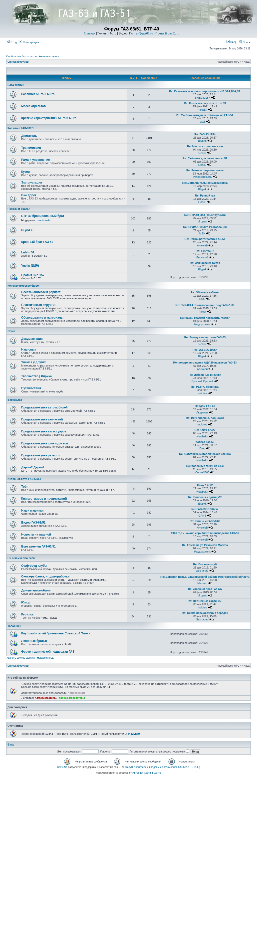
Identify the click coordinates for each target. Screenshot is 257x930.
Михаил (202, 583)
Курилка (27, 614)
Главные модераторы (71, 698)
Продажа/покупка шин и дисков (44, 443)
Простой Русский (202, 381)
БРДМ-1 (26, 230)
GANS (202, 152)
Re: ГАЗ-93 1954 (205, 134)
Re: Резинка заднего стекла (205, 170)
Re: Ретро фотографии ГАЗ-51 (205, 238)
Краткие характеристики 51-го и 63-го (48, 118)
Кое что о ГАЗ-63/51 (20, 128)
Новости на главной (36, 534)
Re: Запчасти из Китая (205, 262)
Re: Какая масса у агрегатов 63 (205, 103)
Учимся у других (33, 362)
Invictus (202, 393)
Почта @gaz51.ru (167, 33)
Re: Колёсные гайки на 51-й (205, 465)
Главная (89, 33)
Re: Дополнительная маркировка (205, 182)
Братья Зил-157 (32, 275)
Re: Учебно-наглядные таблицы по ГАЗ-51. (205, 115)
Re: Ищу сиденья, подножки (205, 417)
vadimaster (44, 220)
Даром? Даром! (32, 467)
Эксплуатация (31, 182)
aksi (202, 121)
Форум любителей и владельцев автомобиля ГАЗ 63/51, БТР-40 (162, 767)
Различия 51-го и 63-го (37, 94)
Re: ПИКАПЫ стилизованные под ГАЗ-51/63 (204, 305)
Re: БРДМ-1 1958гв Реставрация (205, 226)
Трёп (24, 486)
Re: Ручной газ (205, 195)
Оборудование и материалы (42, 317)
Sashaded (202, 619)
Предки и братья (18, 208)
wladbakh (202, 436)
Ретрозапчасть (202, 176)
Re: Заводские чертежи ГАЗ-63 (205, 337)
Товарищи (14, 625)
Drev (202, 448)
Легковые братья (34, 641)
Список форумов (18, 61)
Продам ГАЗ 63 (205, 405)
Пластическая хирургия (38, 305)
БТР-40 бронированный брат (42, 216)
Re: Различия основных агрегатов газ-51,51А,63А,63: (205, 91)
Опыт (11, 331)
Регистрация (29, 42)
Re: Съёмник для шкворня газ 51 (205, 158)
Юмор (25, 602)
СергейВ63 (202, 472)
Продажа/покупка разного (40, 455)
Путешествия (31, 388)
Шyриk (202, 140)
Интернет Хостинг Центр (146, 772)
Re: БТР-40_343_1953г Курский (205, 214)
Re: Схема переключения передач (205, 612)
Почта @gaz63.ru (141, 33)
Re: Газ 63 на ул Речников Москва (205, 545)
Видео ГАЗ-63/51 (33, 522)
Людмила (202, 412)
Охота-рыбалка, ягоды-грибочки (45, 576)
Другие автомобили (35, 590)
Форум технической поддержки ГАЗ (47, 651)
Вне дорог (28, 195)
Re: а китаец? (205, 250)
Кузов (25, 172)
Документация (32, 339)
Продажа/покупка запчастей (42, 419)
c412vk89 (134, 733)
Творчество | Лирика (36, 376)
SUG (202, 298)
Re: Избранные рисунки (205, 374)
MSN (202, 233)
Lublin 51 (27, 252)
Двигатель (29, 136)
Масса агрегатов (33, 106)
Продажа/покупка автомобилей (44, 407)
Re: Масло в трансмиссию (205, 146)
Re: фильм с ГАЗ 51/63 (205, 521)
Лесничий (202, 257)
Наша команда (45, 657)
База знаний (15, 84)
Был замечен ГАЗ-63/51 (38, 546)
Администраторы (45, 698)
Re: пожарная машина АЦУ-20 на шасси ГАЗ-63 (205, 362)
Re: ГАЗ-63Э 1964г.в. (205, 509)
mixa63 (202, 109)
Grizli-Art (62, 767)
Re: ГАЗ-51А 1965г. (205, 349)
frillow (202, 311)
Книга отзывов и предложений (44, 498)
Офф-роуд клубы (34, 565)
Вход (12, 42)
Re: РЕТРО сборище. (205, 386)
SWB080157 (202, 97)
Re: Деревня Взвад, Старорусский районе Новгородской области (205, 576)
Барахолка (14, 399)
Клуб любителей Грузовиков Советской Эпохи (55, 633)
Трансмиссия (31, 148)
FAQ (231, 42)
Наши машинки (32, 510)
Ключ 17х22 (205, 485)
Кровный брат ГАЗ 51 (37, 242)
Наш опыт (28, 349)
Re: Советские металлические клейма (205, 453)
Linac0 (202, 164)
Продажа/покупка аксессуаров (43, 431)
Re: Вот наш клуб (205, 564)
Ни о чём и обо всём (21, 558)
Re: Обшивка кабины (205, 292)
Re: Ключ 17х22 (205, 429)
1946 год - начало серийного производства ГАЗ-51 (205, 533)
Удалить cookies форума (20, 657)
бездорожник (202, 324)
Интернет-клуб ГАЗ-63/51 (24, 478)
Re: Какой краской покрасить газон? (205, 317)
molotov (202, 424)
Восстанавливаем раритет (40, 292)
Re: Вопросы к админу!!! (205, 497)
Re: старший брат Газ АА (205, 588)
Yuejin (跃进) (30, 265)
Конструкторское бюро (23, 285)
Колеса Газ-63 (205, 441)
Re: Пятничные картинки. (205, 600)
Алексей (202, 245)
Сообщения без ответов (21, 56)
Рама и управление (35, 160)
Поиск (244, 42)
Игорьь (202, 221)
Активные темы (49, 56)
